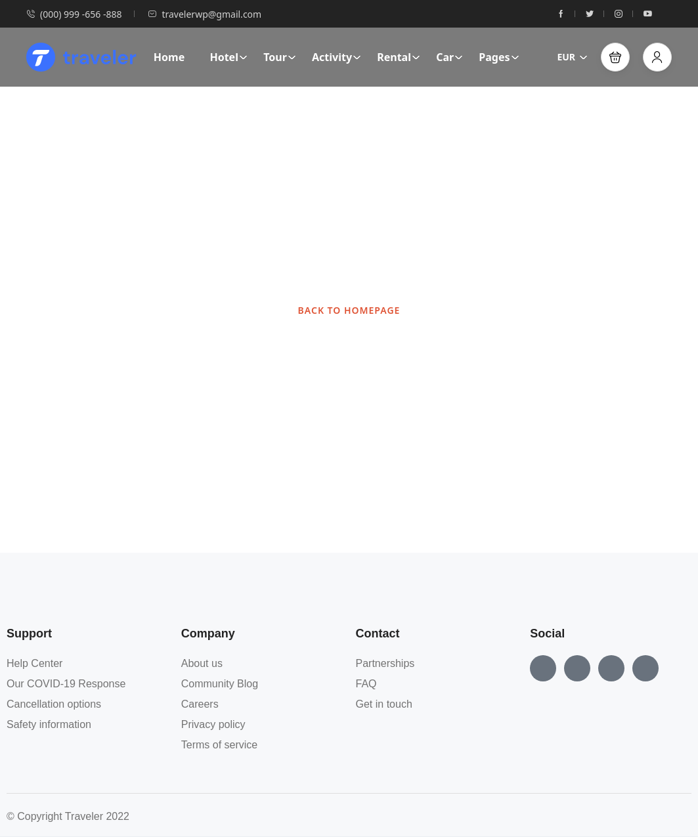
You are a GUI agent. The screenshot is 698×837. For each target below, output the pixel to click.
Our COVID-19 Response (66, 683)
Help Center (34, 663)
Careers (200, 704)
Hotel (228, 57)
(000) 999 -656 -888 (73, 14)
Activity (336, 57)
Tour (279, 57)
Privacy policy (213, 724)
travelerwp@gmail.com (204, 14)
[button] (615, 57)
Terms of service (219, 744)
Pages (499, 57)
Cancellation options (54, 704)
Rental (398, 57)
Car (449, 57)
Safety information (49, 724)
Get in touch (384, 704)
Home (169, 57)
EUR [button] (572, 57)
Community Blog (219, 683)
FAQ (366, 683)
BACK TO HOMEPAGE (349, 310)
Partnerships (385, 663)
